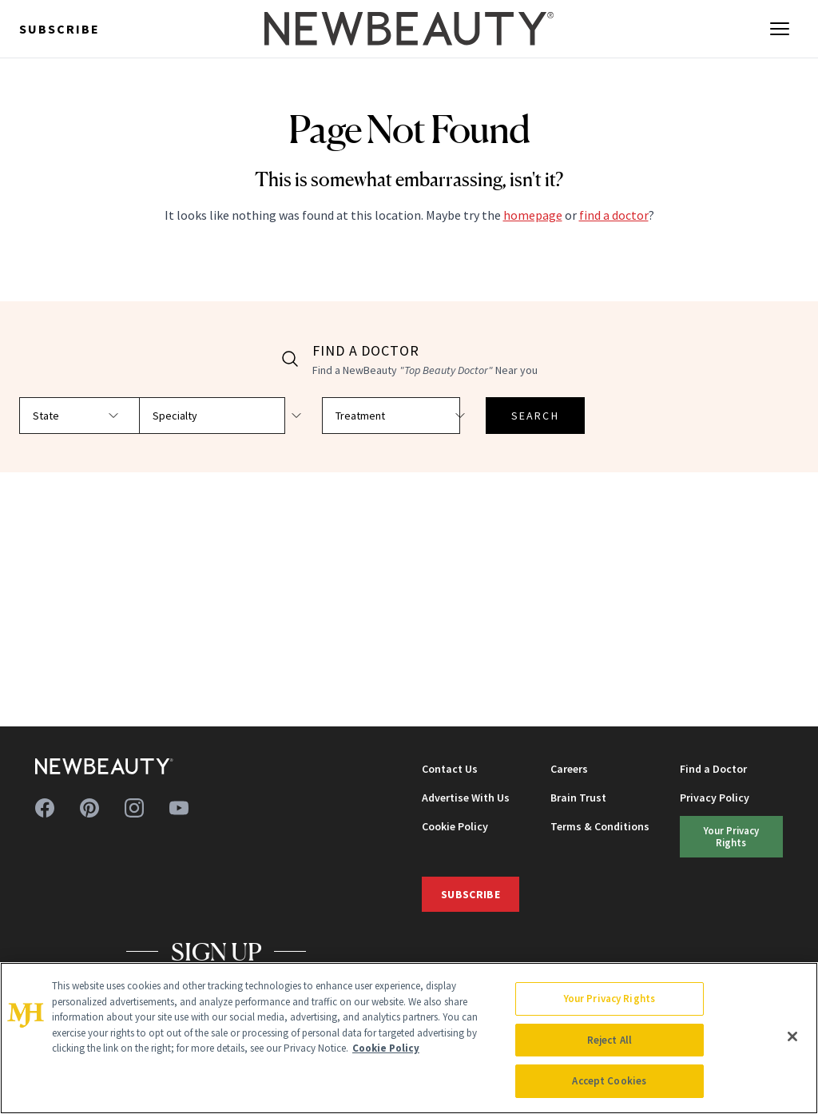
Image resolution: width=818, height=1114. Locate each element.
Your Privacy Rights (731, 836)
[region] (409, 1038)
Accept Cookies (609, 1081)
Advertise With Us (466, 797)
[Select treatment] (358, 415)
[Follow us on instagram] (134, 808)
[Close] (792, 1036)
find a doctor (614, 215)
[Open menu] (779, 29)
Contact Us (450, 769)
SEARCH (481, 415)
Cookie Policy (455, 826)
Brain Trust (578, 797)
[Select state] (83, 415)
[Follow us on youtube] (179, 808)
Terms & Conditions (599, 826)
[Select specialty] (220, 415)
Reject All (609, 1040)
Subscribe (59, 29)
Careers (569, 769)
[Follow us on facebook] (44, 808)
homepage (532, 215)
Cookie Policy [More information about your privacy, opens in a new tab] (385, 1048)
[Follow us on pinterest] (89, 808)
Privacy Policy (714, 797)
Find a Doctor (713, 769)
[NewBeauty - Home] (409, 29)
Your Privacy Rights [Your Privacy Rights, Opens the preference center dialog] (609, 998)
